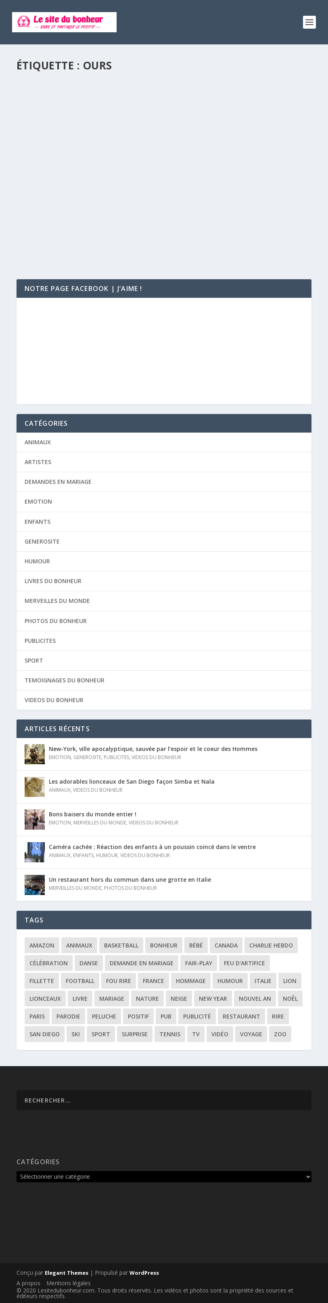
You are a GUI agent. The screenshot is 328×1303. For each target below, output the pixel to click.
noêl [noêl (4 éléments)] (290, 998)
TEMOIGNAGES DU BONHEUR (64, 680)
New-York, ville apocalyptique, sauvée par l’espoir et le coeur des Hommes (153, 749)
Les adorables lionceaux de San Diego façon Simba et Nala (132, 781)
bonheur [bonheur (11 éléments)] (164, 945)
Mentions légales (68, 1283)
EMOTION (38, 501)
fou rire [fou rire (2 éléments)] (118, 981)
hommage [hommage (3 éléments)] (191, 981)
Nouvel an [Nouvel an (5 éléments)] (255, 998)
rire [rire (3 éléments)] (278, 1016)
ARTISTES (38, 462)
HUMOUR (37, 561)
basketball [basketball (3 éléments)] (121, 945)
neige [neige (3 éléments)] (179, 998)
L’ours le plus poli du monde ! (80, 177)
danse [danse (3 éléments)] (88, 963)
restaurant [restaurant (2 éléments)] (241, 1016)
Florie (40, 189)
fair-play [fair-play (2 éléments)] (198, 963)
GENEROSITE (42, 541)
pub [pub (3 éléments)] (166, 1016)
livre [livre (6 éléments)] (80, 998)
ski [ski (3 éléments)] (75, 1034)
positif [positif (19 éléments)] (138, 1016)
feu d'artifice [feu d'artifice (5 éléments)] (244, 963)
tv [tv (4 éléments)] (196, 1034)
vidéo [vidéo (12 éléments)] (219, 1034)
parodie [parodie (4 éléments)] (68, 1016)
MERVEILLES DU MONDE (57, 600)
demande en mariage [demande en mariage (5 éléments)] (141, 963)
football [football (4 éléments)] (80, 981)
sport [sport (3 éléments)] (101, 1034)
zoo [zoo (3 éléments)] (280, 1034)
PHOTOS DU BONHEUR (56, 621)
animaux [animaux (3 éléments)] (79, 945)
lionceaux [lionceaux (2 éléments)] (45, 998)
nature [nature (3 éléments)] (147, 998)
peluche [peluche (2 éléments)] (104, 1016)
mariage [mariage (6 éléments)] (111, 998)
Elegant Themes (66, 1272)
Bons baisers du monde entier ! (92, 814)
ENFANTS (37, 521)
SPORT (34, 660)
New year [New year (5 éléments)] (213, 998)
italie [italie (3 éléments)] (263, 981)
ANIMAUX (95, 189)
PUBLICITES (40, 640)
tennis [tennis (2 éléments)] (169, 1034)
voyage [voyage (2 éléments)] (251, 1034)
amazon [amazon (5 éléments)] (41, 945)
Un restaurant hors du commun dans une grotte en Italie (130, 879)
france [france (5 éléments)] (153, 981)
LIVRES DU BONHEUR (53, 581)
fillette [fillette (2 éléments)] (41, 981)
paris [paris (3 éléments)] (37, 1016)
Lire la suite (48, 240)
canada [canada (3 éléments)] (226, 945)
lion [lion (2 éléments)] (290, 981)
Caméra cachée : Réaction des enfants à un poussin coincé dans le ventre (152, 847)
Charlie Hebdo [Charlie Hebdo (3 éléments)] (271, 945)
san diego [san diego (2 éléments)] (44, 1034)
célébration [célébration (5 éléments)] (48, 963)
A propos (28, 1283)
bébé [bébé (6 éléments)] (196, 945)
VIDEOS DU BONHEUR (54, 700)
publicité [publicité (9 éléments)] (197, 1016)
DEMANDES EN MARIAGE (58, 481)
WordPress (144, 1272)
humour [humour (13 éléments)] (230, 981)
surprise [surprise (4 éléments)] (135, 1034)
